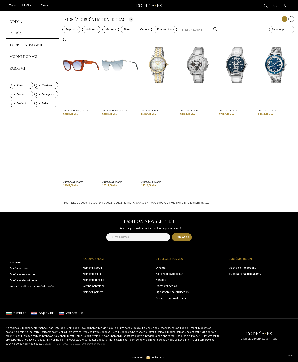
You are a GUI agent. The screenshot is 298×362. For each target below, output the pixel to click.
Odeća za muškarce (22, 274)
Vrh (290, 356)
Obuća (16, 32)
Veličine (90, 29)
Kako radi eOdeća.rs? (169, 274)
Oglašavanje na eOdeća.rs (172, 292)
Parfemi (17, 68)
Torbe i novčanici (27, 44)
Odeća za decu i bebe (23, 280)
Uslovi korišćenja (166, 286)
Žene (13, 5)
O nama (161, 268)
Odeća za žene (19, 268)
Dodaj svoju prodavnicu (171, 298)
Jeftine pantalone (94, 286)
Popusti (70, 29)
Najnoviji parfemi (93, 292)
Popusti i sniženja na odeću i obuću (32, 286)
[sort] (282, 29)
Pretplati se (182, 237)
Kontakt (161, 280)
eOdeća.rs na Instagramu (245, 274)
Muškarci (28, 5)
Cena (143, 29)
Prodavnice (164, 29)
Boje (127, 29)
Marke (110, 29)
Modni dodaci (23, 56)
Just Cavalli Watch (151, 111)
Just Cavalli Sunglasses (75, 111)
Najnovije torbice (93, 280)
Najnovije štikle (92, 274)
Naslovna (15, 262)
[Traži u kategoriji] (199, 30)
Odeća (16, 21)
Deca (44, 5)
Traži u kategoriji (215, 29)
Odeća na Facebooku (242, 268)
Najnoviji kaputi (92, 268)
